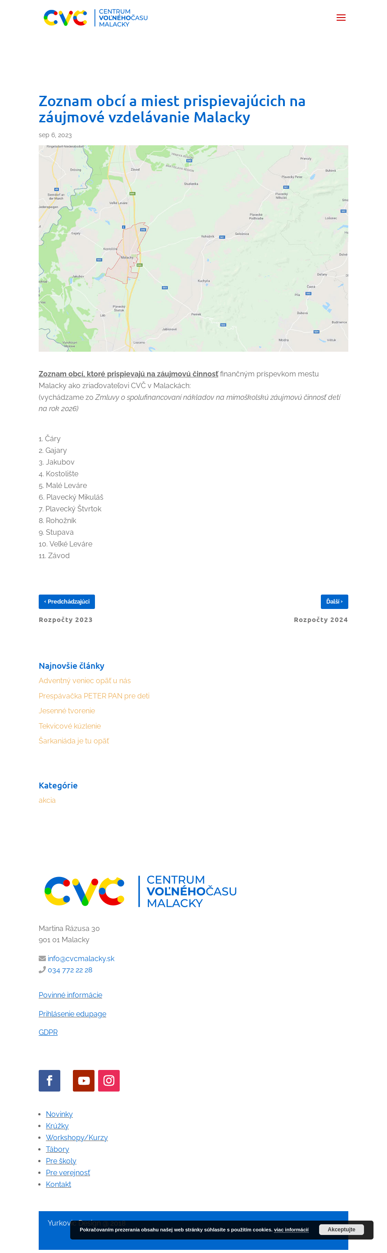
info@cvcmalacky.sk (81, 958)
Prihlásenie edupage (72, 1014)
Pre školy (61, 1161)
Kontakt (58, 1184)
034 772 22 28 (70, 970)
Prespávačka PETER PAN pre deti (94, 696)
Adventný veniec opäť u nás (85, 680)
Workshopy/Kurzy (77, 1137)
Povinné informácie (70, 995)
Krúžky (57, 1126)
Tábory (57, 1149)
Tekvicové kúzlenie (70, 726)
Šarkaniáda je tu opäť (74, 741)
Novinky (59, 1114)
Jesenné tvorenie (67, 711)
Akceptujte (341, 1229)
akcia (47, 800)
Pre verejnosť (68, 1172)
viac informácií (291, 1229)
